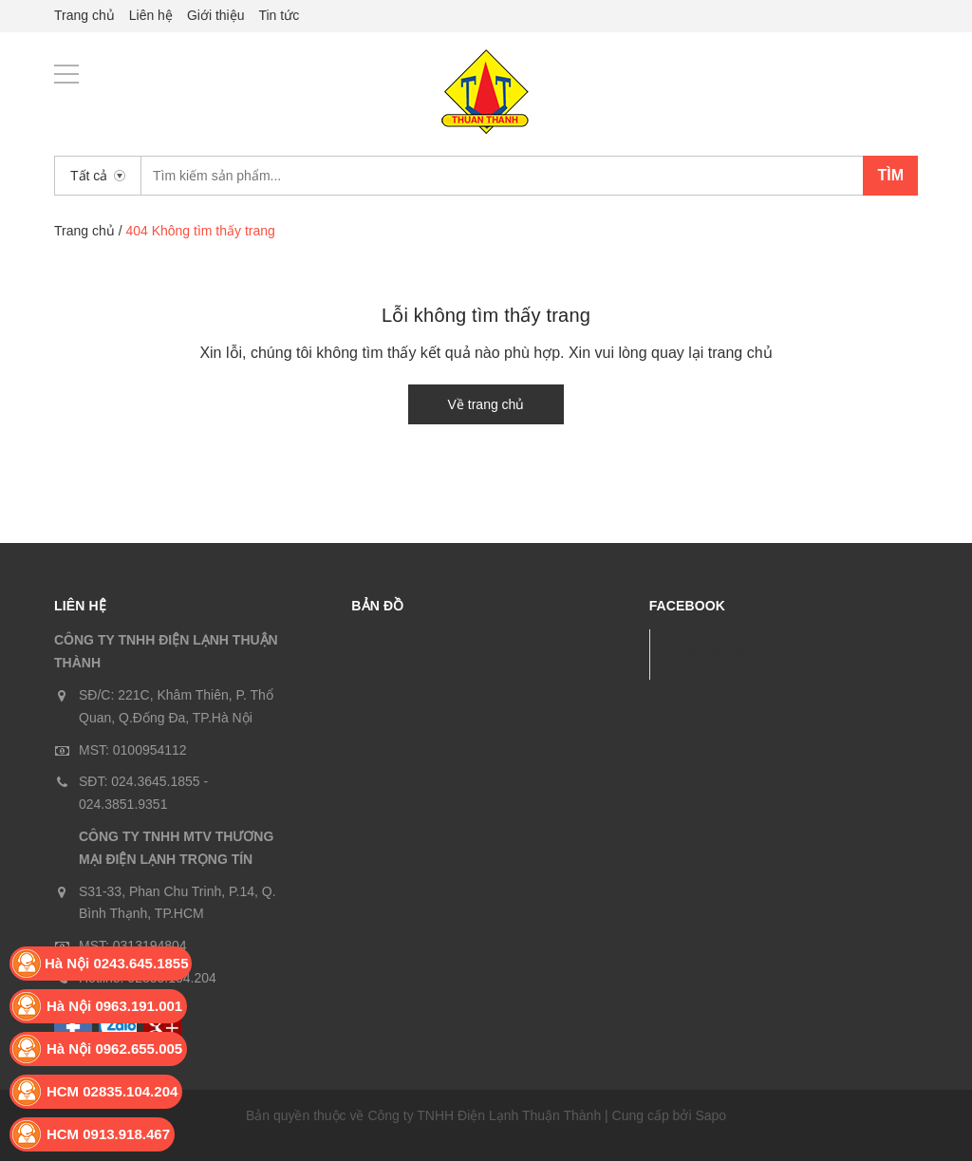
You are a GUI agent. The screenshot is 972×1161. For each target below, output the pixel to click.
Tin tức (278, 15)
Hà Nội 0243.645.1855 (117, 963)
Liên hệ (151, 15)
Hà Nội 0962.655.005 (114, 1048)
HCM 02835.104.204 (112, 1091)
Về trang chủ (486, 404)
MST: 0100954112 (133, 750)
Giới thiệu (216, 15)
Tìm (890, 175)
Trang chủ (84, 15)
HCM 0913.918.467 (108, 1134)
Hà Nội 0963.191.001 (114, 1006)
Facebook (711, 654)
